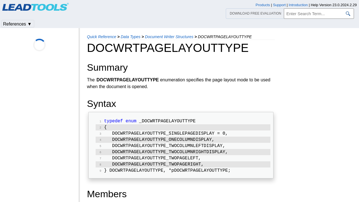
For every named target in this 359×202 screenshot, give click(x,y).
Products (263, 5)
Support (279, 5)
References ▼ (17, 24)
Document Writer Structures (169, 37)
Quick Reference (101, 37)
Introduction (298, 5)
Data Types (131, 37)
